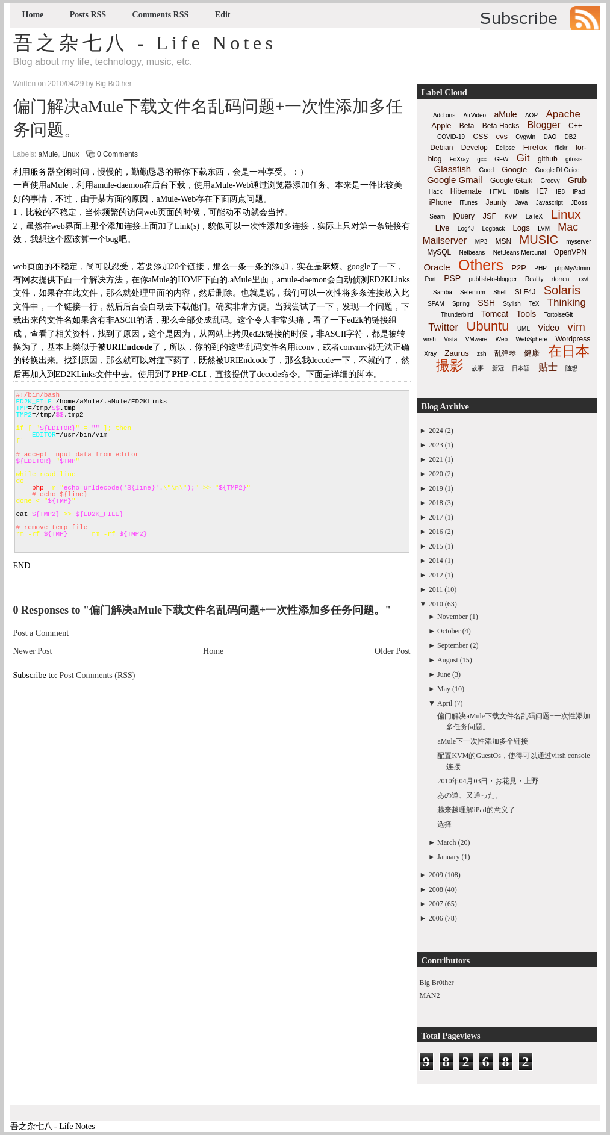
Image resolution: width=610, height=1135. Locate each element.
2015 (436, 546)
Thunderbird (457, 314)
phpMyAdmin (572, 268)
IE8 (560, 191)
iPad (579, 191)
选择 (444, 824)
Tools (526, 314)
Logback (493, 228)
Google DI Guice (557, 170)
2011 (436, 589)
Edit (223, 14)
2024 (436, 430)
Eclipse (505, 148)
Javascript (549, 202)
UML (523, 328)
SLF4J (525, 292)
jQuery (464, 216)
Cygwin (525, 137)
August (447, 660)
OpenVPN (570, 252)
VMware (476, 339)
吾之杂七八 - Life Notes (145, 43)
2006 (436, 918)
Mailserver (445, 240)
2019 (436, 488)
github (548, 159)
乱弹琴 (505, 353)
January (448, 857)
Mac (568, 227)
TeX (534, 303)
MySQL (439, 252)
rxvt (583, 279)
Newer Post (32, 651)
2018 (436, 503)
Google (514, 169)
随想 (571, 368)
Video (548, 327)
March (446, 842)
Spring (461, 303)
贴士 (548, 367)
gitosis (573, 159)
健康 (532, 353)
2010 (436, 604)
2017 (436, 517)
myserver (578, 241)
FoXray (459, 159)
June (443, 674)
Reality (534, 279)
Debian (441, 147)
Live (442, 227)
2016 (436, 531)
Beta (467, 126)
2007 (436, 904)
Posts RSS (88, 14)
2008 (436, 889)
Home (33, 14)
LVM (544, 228)
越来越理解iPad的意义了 (476, 810)
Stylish (511, 303)
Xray (430, 353)
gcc (482, 159)
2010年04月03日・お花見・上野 (487, 781)
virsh (429, 339)
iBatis (521, 191)
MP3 (481, 241)
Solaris (562, 290)
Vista (450, 339)
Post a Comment (41, 633)
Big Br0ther (437, 982)
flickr (561, 148)
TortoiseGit (558, 314)
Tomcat (494, 314)
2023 (436, 445)
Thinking (566, 302)
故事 (478, 368)
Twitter (443, 327)
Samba (442, 292)
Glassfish (452, 169)
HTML (498, 191)
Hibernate (466, 191)
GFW (501, 159)
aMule (48, 154)
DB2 (570, 137)
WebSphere (531, 339)
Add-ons (444, 115)
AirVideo (475, 115)
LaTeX (534, 216)
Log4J (466, 228)
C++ (575, 126)
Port (430, 279)
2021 (436, 459)
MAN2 (430, 995)
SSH (486, 303)
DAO (550, 137)
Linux (70, 154)
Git (523, 158)
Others (480, 265)
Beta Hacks (500, 126)
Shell (499, 292)
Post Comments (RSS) (97, 675)
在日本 (569, 351)
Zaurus (456, 353)
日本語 (521, 368)
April (444, 703)
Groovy (549, 181)
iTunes (468, 202)
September (452, 645)
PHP (540, 268)
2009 (436, 875)
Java (521, 202)
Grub (577, 180)
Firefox (535, 147)
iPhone (440, 202)
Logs (521, 227)
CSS (480, 136)
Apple (441, 125)
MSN (504, 241)
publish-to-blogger (493, 279)
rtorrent (561, 279)
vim (576, 326)
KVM (511, 216)
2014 (436, 560)
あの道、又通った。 (469, 795)
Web (502, 339)
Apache (563, 114)
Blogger (544, 125)
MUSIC (539, 239)
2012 (436, 575)
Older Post (393, 651)
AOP (531, 115)
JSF (489, 215)
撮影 (450, 365)
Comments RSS (160, 14)
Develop (474, 147)
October (449, 631)
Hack (436, 191)
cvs (502, 136)
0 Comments (117, 154)
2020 (436, 474)
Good (486, 170)
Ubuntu (488, 326)
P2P (518, 267)
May (443, 689)
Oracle (436, 267)
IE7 (542, 191)
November (452, 616)
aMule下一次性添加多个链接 (482, 741)
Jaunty (495, 202)
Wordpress (572, 339)
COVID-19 (451, 137)
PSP (452, 278)
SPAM (436, 303)
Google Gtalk (511, 180)
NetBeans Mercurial (519, 252)
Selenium (472, 292)
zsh (482, 353)
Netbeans (472, 252)
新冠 (498, 368)
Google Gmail (454, 180)
